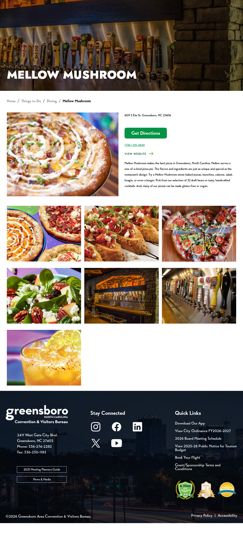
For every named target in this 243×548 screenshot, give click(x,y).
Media (127, 4)
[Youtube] (116, 469)
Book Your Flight (187, 482)
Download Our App (190, 448)
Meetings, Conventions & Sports (186, 16)
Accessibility (227, 540)
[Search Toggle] (232, 16)
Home (11, 126)
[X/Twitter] (95, 469)
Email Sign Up (100, 4)
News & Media (42, 504)
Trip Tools (38, 4)
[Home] (91, 16)
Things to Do (130, 16)
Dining (52, 126)
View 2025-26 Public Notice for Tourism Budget (206, 473)
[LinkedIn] (137, 453)
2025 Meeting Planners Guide (42, 494)
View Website (136, 179)
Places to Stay (44, 16)
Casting (149, 4)
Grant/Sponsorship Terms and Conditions (198, 492)
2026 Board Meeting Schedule (198, 463)
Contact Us (68, 4)
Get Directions (145, 158)
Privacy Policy (201, 540)
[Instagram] (95, 453)
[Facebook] (116, 453)
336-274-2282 (40, 471)
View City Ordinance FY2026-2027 (203, 455)
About (13, 16)
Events (13, 4)
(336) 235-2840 (135, 170)
